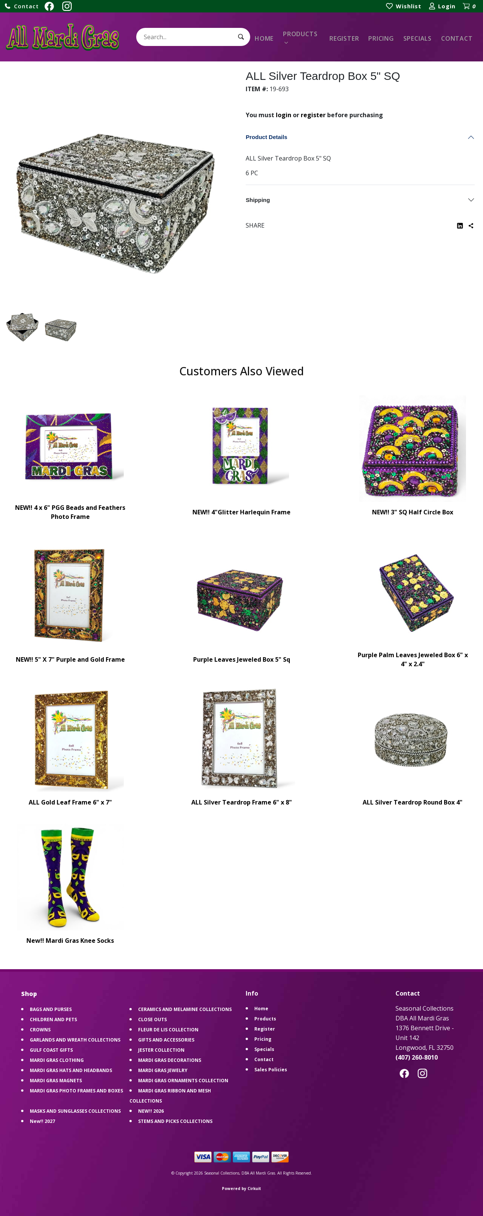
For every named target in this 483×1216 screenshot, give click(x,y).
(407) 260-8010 (416, 1057)
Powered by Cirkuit (241, 1188)
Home (264, 38)
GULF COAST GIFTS (51, 1050)
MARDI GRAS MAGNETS (56, 1080)
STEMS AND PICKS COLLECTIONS (175, 1121)
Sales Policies (270, 1069)
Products (300, 34)
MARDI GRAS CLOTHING (57, 1060)
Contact (457, 38)
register (313, 115)
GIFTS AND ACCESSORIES (166, 1040)
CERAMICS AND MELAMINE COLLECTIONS (185, 1009)
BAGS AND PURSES (51, 1009)
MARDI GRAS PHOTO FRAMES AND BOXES (76, 1091)
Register (344, 38)
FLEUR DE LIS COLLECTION (168, 1029)
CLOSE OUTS (152, 1019)
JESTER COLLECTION (161, 1050)
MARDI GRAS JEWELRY (163, 1070)
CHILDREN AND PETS (53, 1019)
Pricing (381, 38)
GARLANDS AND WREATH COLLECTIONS (75, 1040)
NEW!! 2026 (151, 1111)
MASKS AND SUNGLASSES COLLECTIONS (75, 1111)
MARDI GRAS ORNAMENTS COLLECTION (183, 1080)
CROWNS (40, 1029)
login (283, 115)
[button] (21, 6)
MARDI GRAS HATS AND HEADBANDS (71, 1070)
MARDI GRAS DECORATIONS (169, 1060)
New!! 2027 (42, 1121)
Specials (417, 38)
